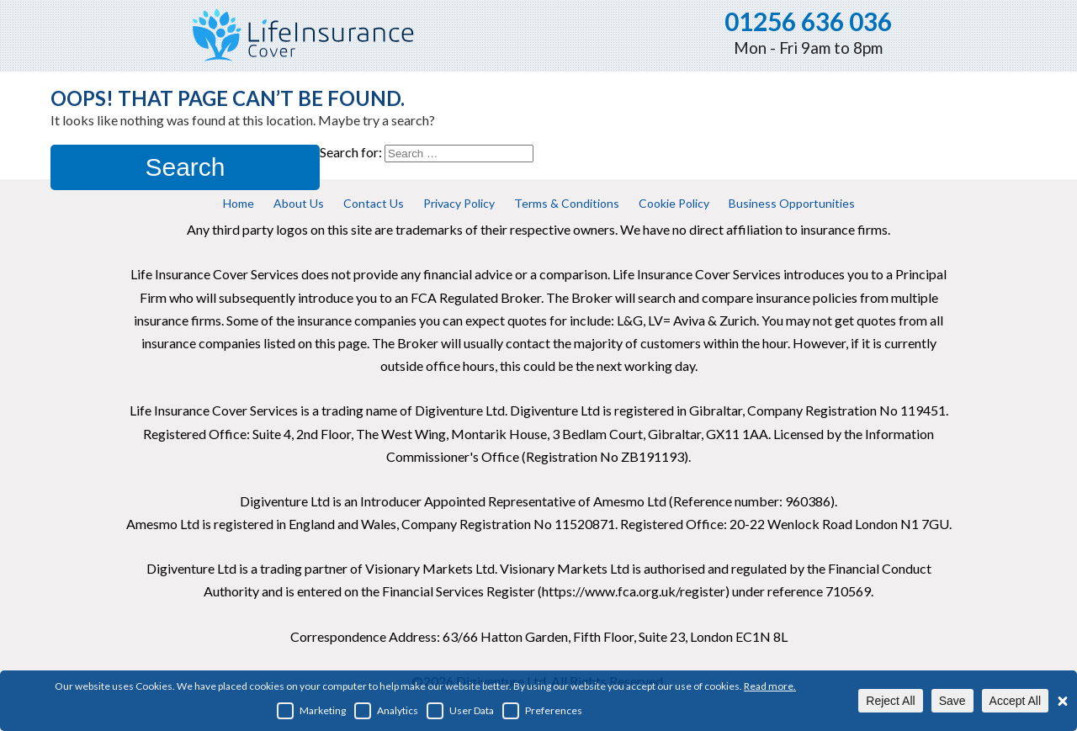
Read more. (770, 686)
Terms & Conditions (566, 203)
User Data (460, 710)
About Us (298, 203)
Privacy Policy (459, 203)
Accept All (1015, 700)
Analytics (386, 710)
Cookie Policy (674, 203)
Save (952, 700)
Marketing (311, 710)
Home (238, 203)
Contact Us (373, 203)
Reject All (890, 700)
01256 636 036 (808, 21)
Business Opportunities (792, 203)
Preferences (542, 710)
